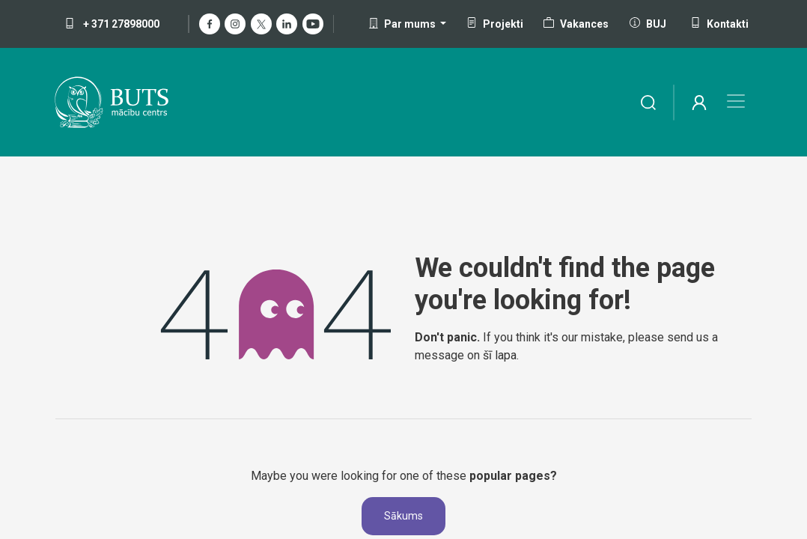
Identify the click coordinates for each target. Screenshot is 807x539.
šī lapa (500, 355)
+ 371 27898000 (111, 24)
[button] (407, 24)
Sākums (403, 516)
